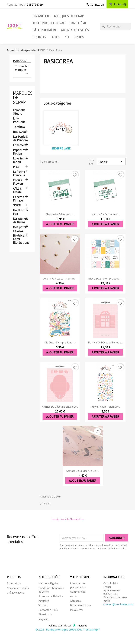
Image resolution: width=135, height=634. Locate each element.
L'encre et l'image (19, 198)
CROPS (79, 37)
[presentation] (89, 560)
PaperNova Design (20, 151)
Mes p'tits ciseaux (19, 229)
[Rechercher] (115, 26)
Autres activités (75, 30)
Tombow (19, 127)
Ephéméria (20, 145)
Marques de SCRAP (69, 15)
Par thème (78, 23)
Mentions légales (48, 583)
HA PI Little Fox (20, 212)
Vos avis (43, 605)
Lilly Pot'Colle (19, 120)
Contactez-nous (48, 610)
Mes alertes (76, 610)
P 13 (16, 167)
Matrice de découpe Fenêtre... (105, 342)
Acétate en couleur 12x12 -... (82, 470)
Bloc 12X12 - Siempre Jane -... (105, 278)
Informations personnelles (78, 585)
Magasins (44, 619)
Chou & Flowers (18, 182)
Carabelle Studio (19, 111)
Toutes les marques (22, 70)
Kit (66, 37)
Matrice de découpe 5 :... (105, 214)
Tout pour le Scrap (48, 23)
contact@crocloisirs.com (118, 604)
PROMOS (39, 37)
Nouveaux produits (18, 588)
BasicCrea (19, 132)
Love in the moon (20, 160)
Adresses (75, 600)
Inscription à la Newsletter (67, 519)
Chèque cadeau (15, 592)
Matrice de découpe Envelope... (60, 406)
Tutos (55, 37)
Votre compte (80, 577)
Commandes (77, 591)
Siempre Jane (60, 148)
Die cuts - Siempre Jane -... (59, 342)
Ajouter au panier (59, 224)
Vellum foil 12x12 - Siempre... (60, 278)
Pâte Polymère (44, 30)
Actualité (43, 600)
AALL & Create (17, 190)
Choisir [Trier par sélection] (111, 162)
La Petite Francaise (19, 173)
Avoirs (74, 596)
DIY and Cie (41, 15)
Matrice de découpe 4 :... (60, 214)
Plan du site (45, 614)
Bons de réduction (81, 605)
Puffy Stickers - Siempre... (105, 406)
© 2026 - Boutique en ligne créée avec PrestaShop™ (68, 629)
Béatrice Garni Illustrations (21, 239)
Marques (19, 61)
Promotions (14, 583)
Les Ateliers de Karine (20, 220)
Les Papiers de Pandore (20, 138)
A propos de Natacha (50, 596)
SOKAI (17, 205)
